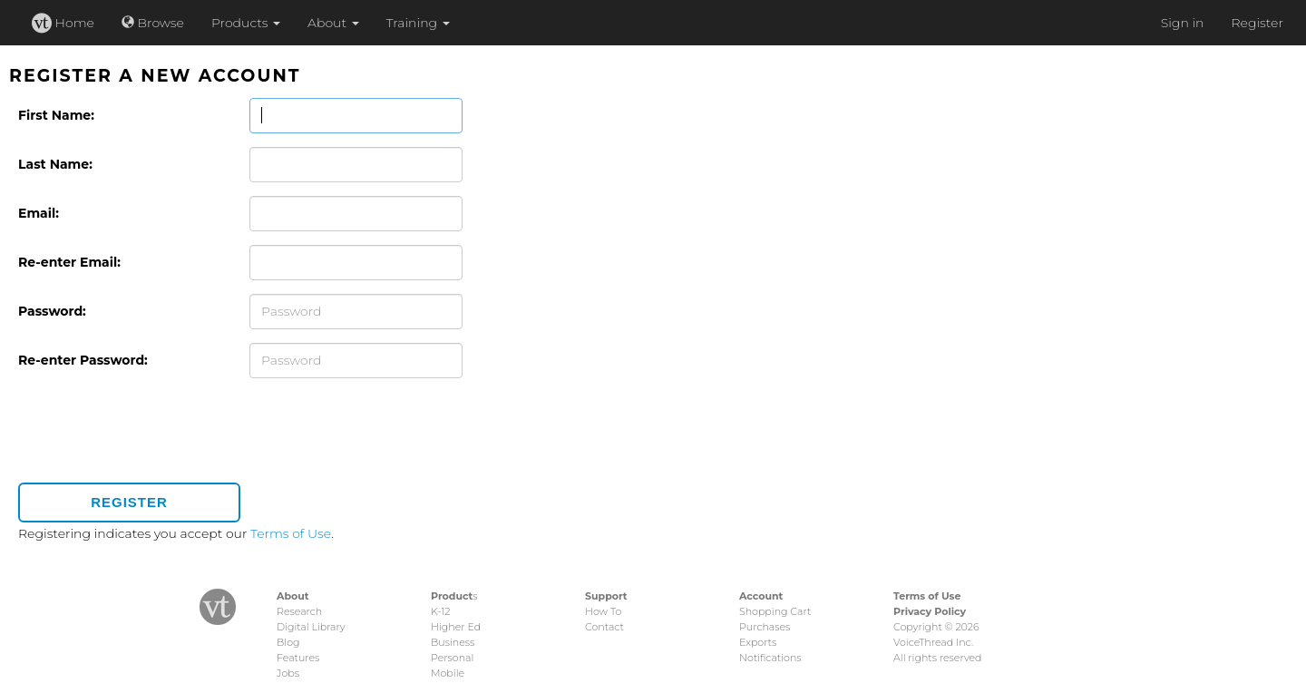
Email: (38, 213)
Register (1257, 23)
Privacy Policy (929, 611)
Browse (153, 23)
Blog (288, 642)
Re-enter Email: (69, 262)
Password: (52, 311)
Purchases (764, 626)
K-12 (440, 611)
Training (418, 23)
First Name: (56, 115)
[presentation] (156, 433)
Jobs (288, 673)
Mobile (447, 673)
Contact (604, 626)
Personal (452, 657)
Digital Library (311, 626)
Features (298, 657)
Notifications (770, 657)
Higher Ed (456, 626)
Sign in (1182, 23)
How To (603, 611)
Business (452, 642)
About (333, 23)
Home (63, 23)
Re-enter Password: (83, 360)
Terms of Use (290, 533)
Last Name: (55, 164)
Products (245, 23)
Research (299, 611)
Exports (757, 642)
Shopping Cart (775, 611)
